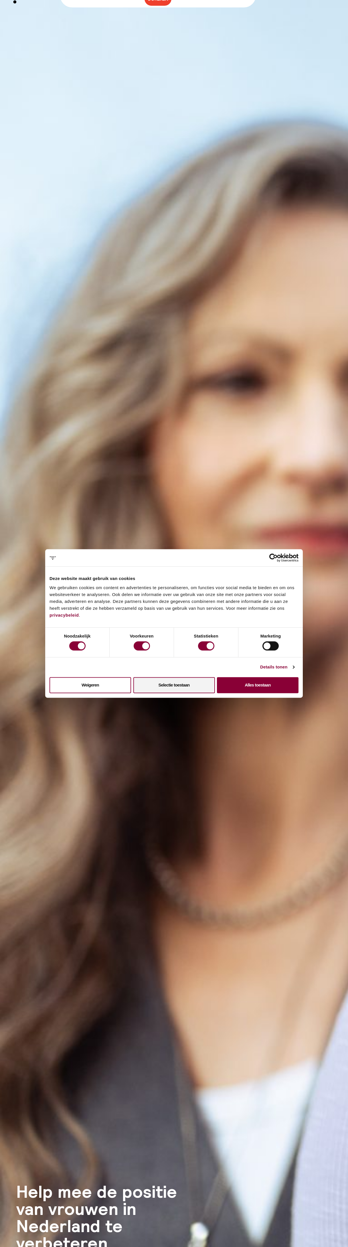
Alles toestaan (258, 684)
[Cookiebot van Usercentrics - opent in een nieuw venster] (273, 557)
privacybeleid (64, 615)
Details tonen (273, 667)
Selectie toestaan (174, 684)
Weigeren (90, 684)
